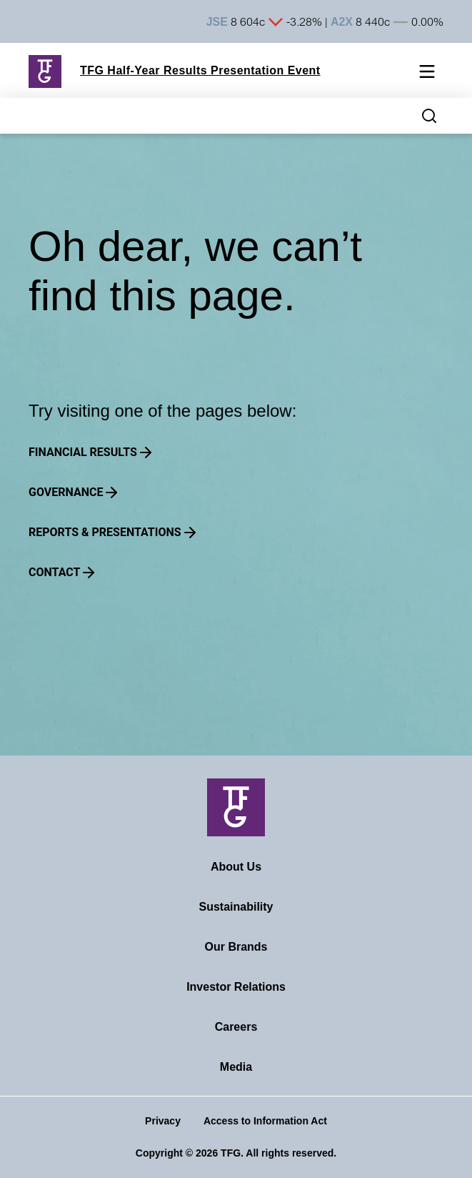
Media (236, 1067)
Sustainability (236, 907)
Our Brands (235, 947)
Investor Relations (236, 987)
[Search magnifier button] (429, 116)
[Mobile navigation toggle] (427, 74)
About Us (236, 867)
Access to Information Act (265, 1121)
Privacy (163, 1121)
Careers (236, 1027)
